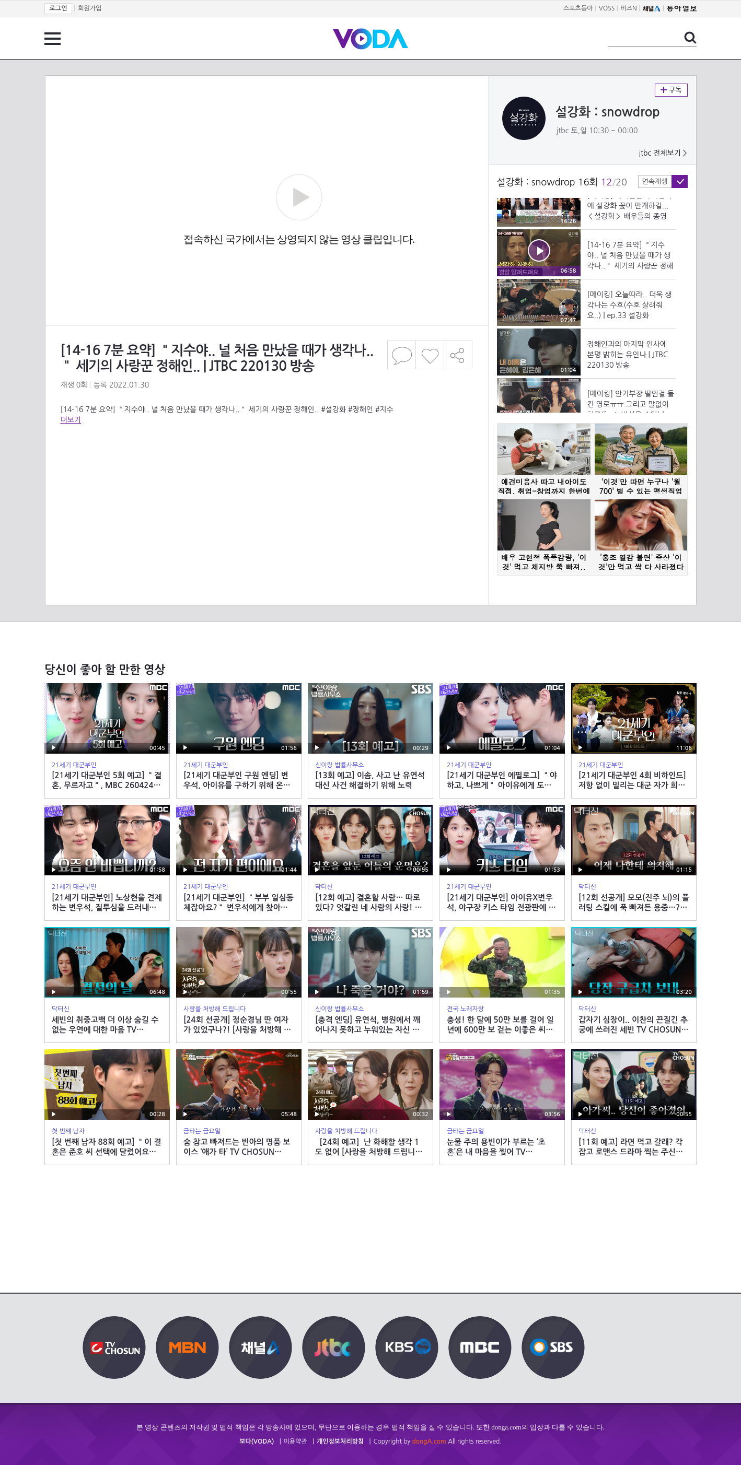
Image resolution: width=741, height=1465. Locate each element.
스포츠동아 (578, 8)
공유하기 (458, 355)
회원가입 (89, 8)
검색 (690, 37)
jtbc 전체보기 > (663, 153)
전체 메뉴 (52, 38)
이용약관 (295, 1441)
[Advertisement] (266, 467)
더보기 (71, 420)
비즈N (629, 8)
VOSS (607, 8)
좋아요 (429, 355)
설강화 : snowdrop (607, 112)
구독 (671, 90)
